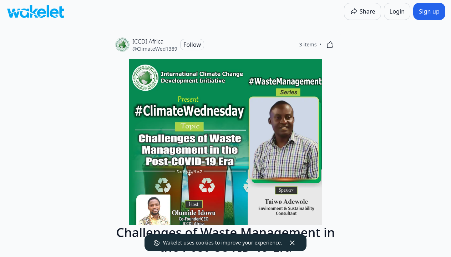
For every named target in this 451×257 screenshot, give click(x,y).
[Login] (397, 11)
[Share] (362, 11)
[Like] (330, 44)
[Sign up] (429, 11)
